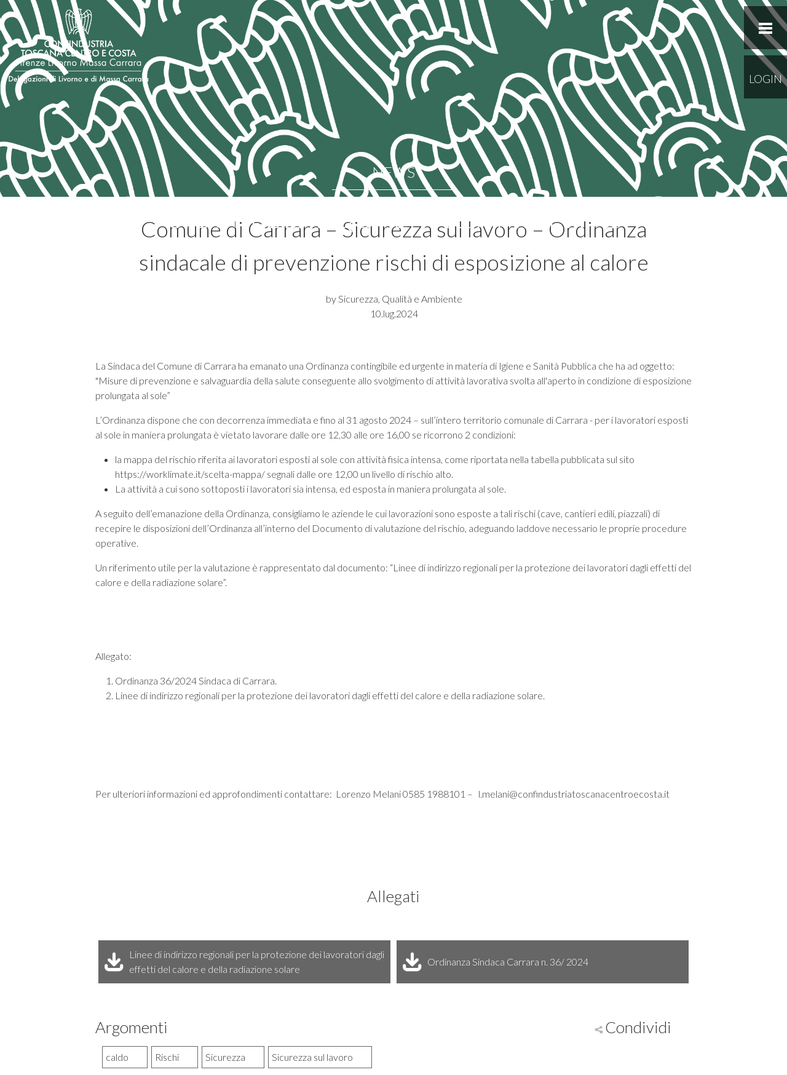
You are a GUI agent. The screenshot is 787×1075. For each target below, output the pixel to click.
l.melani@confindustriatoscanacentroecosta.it (573, 793)
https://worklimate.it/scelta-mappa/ (190, 474)
